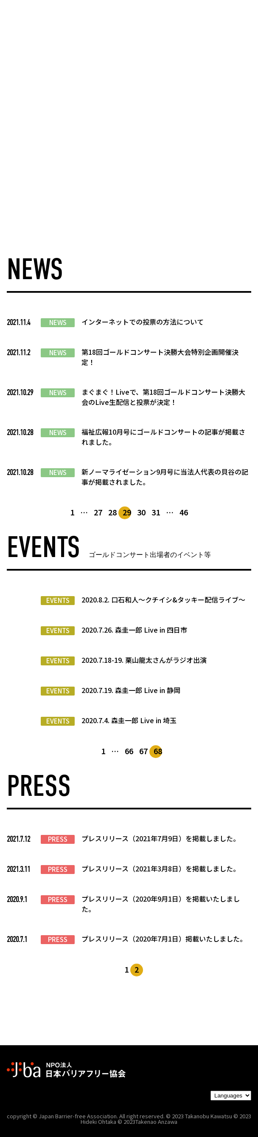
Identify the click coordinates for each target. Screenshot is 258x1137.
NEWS (58, 322)
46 (183, 512)
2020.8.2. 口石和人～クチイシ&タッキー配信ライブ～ (163, 599)
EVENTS (58, 600)
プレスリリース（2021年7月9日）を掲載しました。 (160, 838)
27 (98, 512)
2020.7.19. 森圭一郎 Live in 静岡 (130, 690)
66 (129, 750)
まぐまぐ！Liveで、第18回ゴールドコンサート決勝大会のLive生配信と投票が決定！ (163, 397)
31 (155, 512)
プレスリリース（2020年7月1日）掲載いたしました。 (164, 938)
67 (143, 750)
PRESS (57, 839)
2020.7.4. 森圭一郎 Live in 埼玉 (129, 720)
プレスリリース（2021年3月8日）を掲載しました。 (160, 868)
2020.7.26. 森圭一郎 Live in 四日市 (134, 630)
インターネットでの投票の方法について (142, 322)
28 (112, 512)
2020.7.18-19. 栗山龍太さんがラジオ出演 (144, 660)
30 (141, 512)
